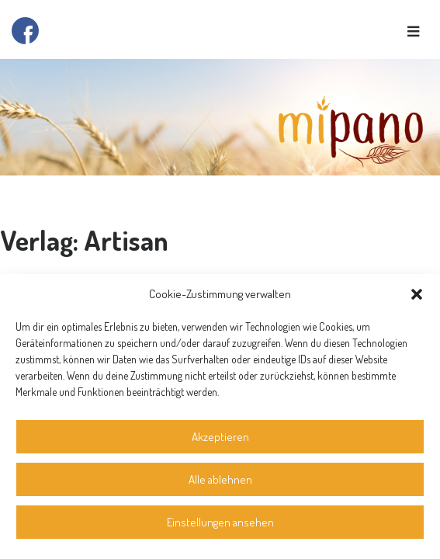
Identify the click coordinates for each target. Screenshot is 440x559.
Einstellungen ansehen (220, 522)
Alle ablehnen (220, 479)
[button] (416, 294)
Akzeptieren (220, 436)
